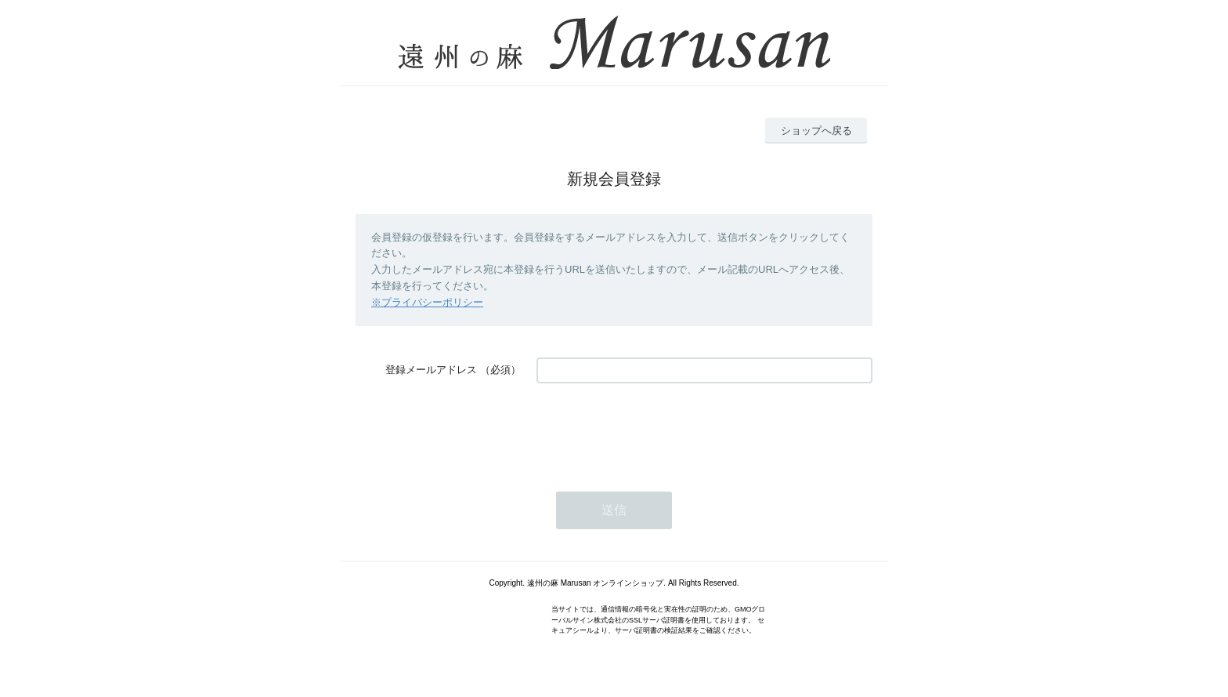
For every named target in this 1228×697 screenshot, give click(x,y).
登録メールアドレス (431, 370)
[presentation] (655, 429)
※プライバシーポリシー (427, 302)
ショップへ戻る (816, 130)
